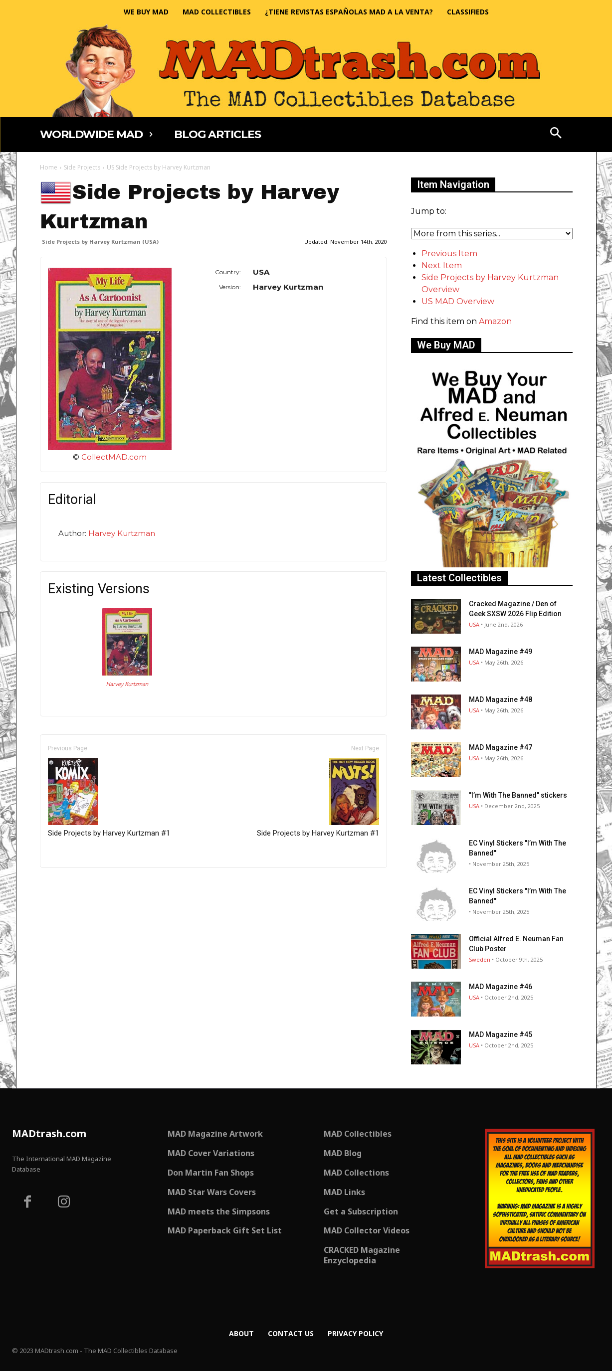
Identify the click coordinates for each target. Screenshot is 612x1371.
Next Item (441, 265)
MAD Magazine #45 (500, 1034)
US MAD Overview (457, 301)
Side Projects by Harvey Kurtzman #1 (109, 798)
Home (48, 167)
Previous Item (449, 253)
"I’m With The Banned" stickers (518, 795)
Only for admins (74, 884)
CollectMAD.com (114, 457)
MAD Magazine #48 (500, 699)
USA (474, 624)
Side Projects (82, 167)
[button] (556, 134)
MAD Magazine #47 (500, 747)
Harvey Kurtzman (121, 533)
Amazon (495, 321)
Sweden (479, 959)
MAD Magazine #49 (500, 652)
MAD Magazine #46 (500, 987)
